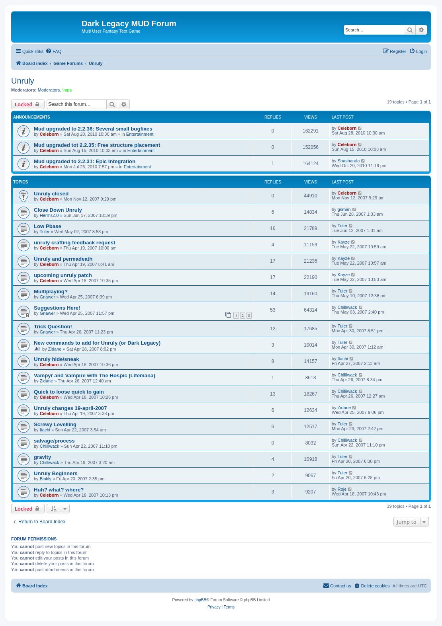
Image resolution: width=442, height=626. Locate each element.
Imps (67, 90)
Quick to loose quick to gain (69, 392)
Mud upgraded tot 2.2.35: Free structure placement (97, 145)
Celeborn (49, 134)
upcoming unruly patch (63, 275)
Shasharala (349, 160)
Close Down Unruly (58, 210)
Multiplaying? (51, 291)
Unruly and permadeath (63, 259)
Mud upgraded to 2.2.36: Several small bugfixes (93, 129)
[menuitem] (53, 51)
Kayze (344, 242)
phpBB (200, 600)
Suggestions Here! (57, 308)
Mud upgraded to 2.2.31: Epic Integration (84, 161)
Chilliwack (347, 307)
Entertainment (139, 134)
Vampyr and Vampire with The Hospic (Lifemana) (94, 375)
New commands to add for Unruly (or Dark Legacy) (97, 343)
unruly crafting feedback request (74, 243)
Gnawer (47, 296)
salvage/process (54, 441)
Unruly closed (51, 194)
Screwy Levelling (55, 424)
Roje (342, 489)
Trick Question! (53, 327)
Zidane (55, 349)
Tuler (45, 231)
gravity (42, 457)
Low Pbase (47, 226)
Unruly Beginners (56, 473)
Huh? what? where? (59, 490)
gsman (344, 209)
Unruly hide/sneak (56, 359)
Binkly (45, 478)
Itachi (343, 358)
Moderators (49, 90)
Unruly (22, 80)
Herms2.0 (49, 215)
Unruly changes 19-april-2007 (70, 408)
